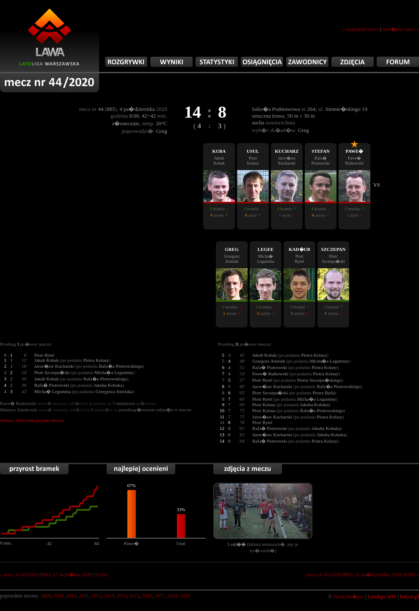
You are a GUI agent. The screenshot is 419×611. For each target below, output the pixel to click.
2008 (46, 596)
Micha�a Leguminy (113, 372)
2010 (71, 596)
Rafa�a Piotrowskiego (121, 366)
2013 (109, 596)
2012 (96, 596)
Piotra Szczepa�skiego (319, 380)
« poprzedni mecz (361, 29)
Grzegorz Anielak (268, 360)
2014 (122, 596)
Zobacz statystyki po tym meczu (31, 420)
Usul (180, 543)
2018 (173, 596)
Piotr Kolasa (264, 404)
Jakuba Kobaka (108, 385)
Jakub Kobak (46, 360)
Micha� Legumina (52, 391)
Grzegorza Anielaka (114, 391)
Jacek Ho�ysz (349, 597)
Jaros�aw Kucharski (54, 366)
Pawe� (131, 543)
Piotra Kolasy (96, 360)
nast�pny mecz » (400, 29)
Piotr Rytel (44, 355)
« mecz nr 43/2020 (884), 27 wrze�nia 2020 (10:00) (54, 575)
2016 (147, 596)
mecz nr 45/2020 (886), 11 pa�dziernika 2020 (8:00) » (362, 575)
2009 (58, 596)
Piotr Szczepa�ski (52, 372)
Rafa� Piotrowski (51, 385)
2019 (185, 596)
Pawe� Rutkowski (270, 373)
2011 (84, 596)
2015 (135, 596)
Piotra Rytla (323, 392)
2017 (160, 596)
